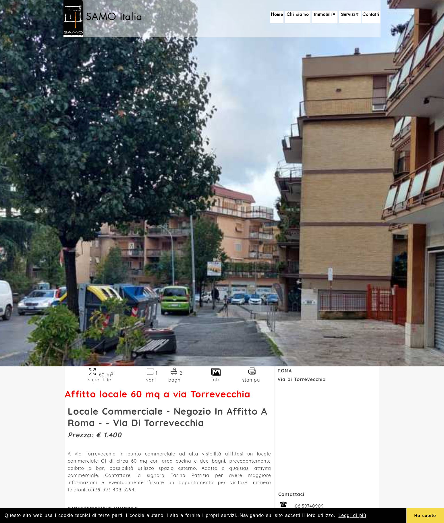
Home (277, 17)
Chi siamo (297, 17)
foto (216, 377)
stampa (251, 377)
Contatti (370, 17)
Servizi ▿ (349, 17)
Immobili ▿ (324, 17)
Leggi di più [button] (352, 515)
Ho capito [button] (425, 515)
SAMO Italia (115, 16)
